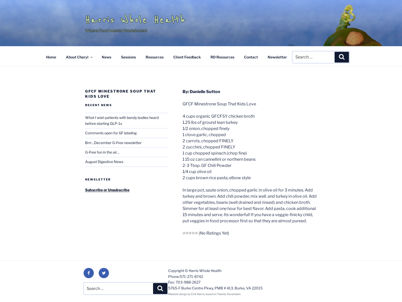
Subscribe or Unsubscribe (107, 190)
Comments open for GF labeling (111, 133)
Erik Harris (198, 294)
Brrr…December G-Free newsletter (113, 142)
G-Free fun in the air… (102, 152)
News (106, 57)
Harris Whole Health (135, 20)
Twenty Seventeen (228, 294)
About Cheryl (79, 57)
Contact (251, 57)
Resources (155, 57)
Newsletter (277, 57)
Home (51, 57)
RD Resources (222, 57)
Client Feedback (187, 57)
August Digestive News (104, 161)
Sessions (128, 57)
